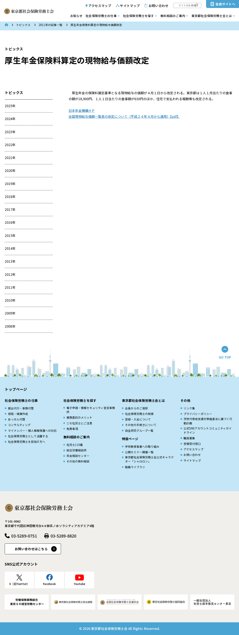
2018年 (10, 196)
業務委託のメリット (79, 417)
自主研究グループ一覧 (139, 430)
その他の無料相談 (78, 461)
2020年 (10, 170)
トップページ (16, 389)
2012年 (10, 274)
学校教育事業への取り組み (142, 446)
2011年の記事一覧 (50, 25)
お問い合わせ (158, 5)
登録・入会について (138, 419)
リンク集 (189, 408)
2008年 (10, 326)
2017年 (10, 209)
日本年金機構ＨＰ (82, 110)
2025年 (10, 105)
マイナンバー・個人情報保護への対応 (32, 430)
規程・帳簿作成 (18, 414)
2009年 (10, 313)
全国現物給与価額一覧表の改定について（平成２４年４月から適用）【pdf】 (124, 116)
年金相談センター (78, 456)
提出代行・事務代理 (21, 408)
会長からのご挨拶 (136, 408)
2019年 (10, 183)
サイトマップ (130, 5)
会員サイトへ (225, 4)
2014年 (10, 248)
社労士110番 (75, 445)
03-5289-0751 (24, 536)
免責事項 (72, 429)
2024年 (10, 118)
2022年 (10, 144)
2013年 (10, 261)
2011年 (10, 287)
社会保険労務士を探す (138, 16)
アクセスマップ (99, 5)
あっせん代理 (16, 419)
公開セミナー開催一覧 (139, 452)
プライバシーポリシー (198, 414)
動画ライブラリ (135, 467)
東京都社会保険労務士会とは (212, 16)
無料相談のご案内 (172, 16)
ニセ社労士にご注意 (79, 423)
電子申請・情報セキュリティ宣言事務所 (91, 410)
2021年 (10, 157)
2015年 (10, 235)
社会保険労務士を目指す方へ (26, 442)
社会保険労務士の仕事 (101, 16)
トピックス (23, 25)
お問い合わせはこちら (31, 548)
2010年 (10, 300)
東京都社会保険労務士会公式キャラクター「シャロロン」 (149, 459)
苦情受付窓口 (192, 444)
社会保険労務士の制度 (139, 414)
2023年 (10, 131)
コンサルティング (19, 425)
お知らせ (76, 16)
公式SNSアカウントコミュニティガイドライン (208, 430)
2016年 (10, 222)
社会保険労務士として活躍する (28, 436)
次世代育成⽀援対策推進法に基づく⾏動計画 (208, 421)
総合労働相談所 (77, 450)
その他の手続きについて (141, 425)
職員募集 (189, 438)
